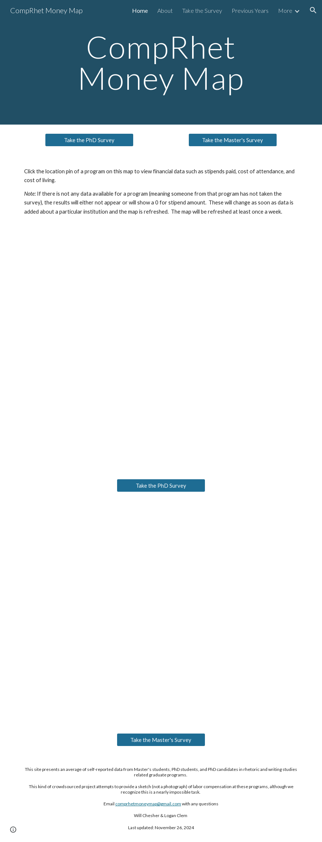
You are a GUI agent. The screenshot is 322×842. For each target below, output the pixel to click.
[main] (161, 62)
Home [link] (140, 10)
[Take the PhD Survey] (89, 140)
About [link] (165, 10)
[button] (313, 10)
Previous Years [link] (250, 10)
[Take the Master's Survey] (233, 140)
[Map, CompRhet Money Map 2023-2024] (161, 349)
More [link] (285, 10)
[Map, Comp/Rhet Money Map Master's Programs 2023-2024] (161, 613)
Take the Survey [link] (202, 10)
